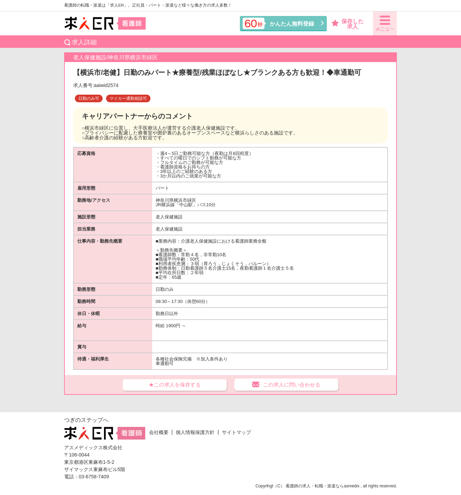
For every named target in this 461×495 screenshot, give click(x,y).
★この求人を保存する (175, 385)
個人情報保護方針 (195, 432)
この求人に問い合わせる (291, 385)
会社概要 (158, 432)
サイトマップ (236, 432)
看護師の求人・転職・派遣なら (315, 486)
